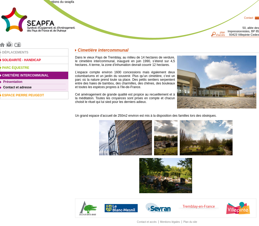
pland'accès (220, 34)
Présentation (12, 82)
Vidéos (10, 44)
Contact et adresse (17, 87)
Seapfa (38, 19)
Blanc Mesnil (121, 208)
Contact (248, 17)
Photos (18, 44)
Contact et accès (146, 221)
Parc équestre (15, 68)
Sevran (158, 208)
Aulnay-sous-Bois (88, 208)
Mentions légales (170, 221)
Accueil (3, 44)
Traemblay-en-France (199, 208)
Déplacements (15, 52)
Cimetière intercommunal (25, 75)
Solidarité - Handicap (21, 60)
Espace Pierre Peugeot (23, 95)
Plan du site (190, 221)
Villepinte (238, 208)
